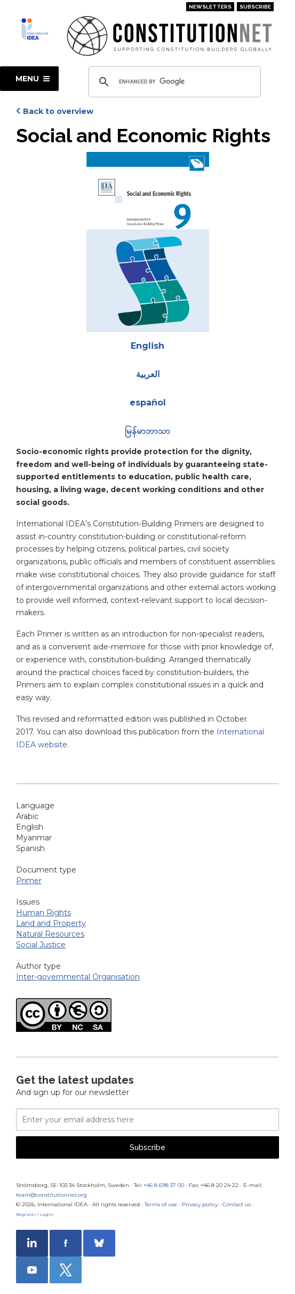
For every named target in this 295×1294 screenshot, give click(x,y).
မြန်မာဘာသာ (147, 431)
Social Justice (41, 945)
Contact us (236, 1204)
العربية (148, 374)
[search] (173, 81)
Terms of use (161, 1204)
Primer (29, 880)
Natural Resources (50, 934)
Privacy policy (200, 1204)
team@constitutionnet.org (51, 1194)
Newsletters (210, 7)
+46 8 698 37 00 (163, 1185)
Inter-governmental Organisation (78, 977)
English (147, 346)
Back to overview (58, 111)
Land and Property (51, 923)
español (148, 402)
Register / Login (34, 1214)
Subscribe (255, 7)
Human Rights (43, 912)
